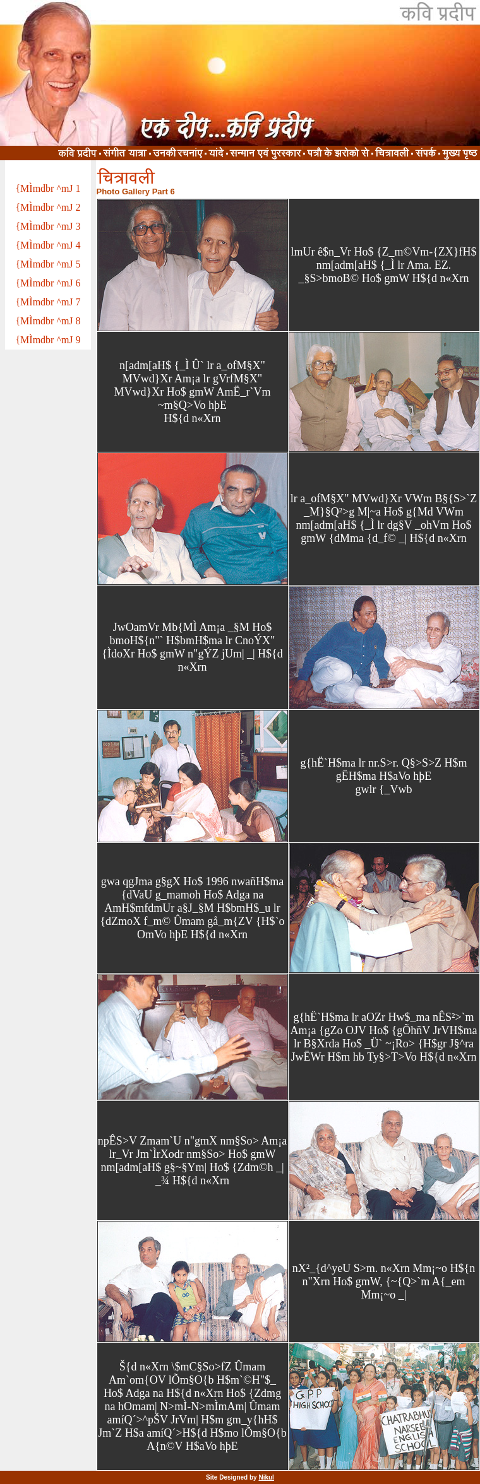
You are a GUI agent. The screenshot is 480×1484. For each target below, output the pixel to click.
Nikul (265, 1477)
